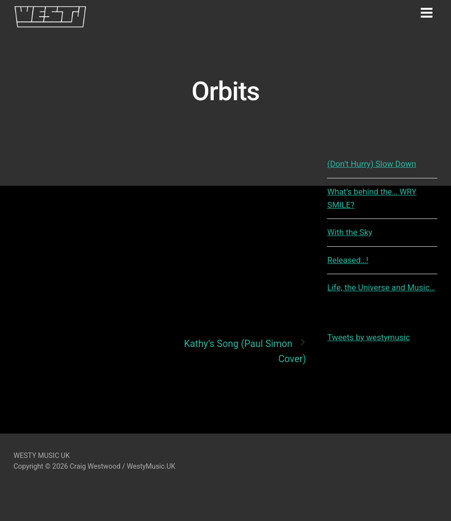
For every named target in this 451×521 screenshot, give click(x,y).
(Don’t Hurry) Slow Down (371, 164)
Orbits (225, 91)
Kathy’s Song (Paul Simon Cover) (245, 351)
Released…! (347, 260)
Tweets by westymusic (368, 337)
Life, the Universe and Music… (381, 287)
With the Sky (349, 232)
